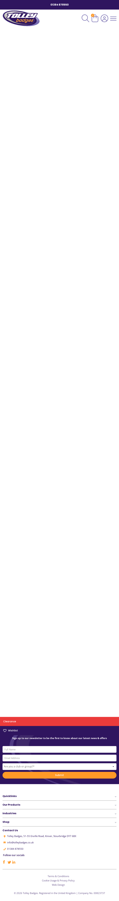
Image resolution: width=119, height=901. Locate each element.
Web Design (58, 884)
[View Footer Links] (115, 796)
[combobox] (59, 769)
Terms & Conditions (58, 876)
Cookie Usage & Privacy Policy (58, 880)
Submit (59, 778)
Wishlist (10, 730)
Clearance (9, 721)
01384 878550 (59, 4)
